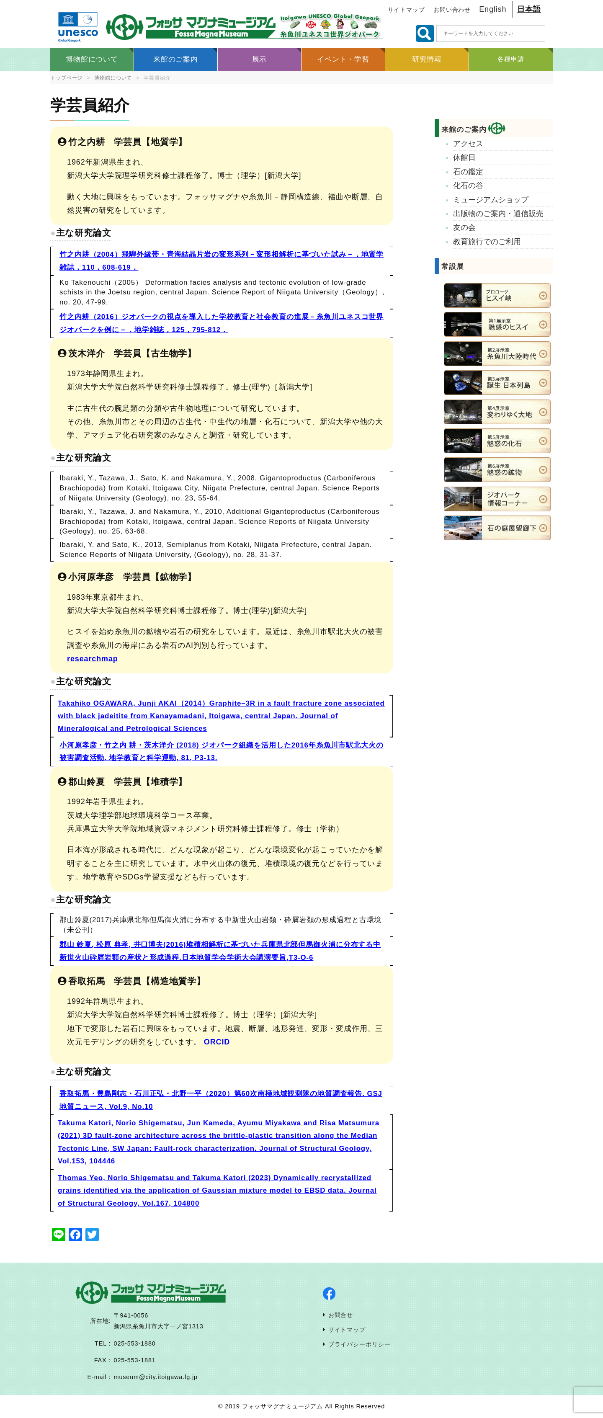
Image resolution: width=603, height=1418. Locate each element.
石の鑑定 (468, 172)
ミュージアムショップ (490, 200)
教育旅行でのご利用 (487, 241)
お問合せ (340, 1315)
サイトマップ (406, 10)
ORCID (217, 1042)
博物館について (113, 78)
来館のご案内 (473, 130)
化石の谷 (468, 185)
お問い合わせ (452, 10)
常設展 (452, 267)
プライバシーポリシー (359, 1344)
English (492, 9)
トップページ (66, 78)
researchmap (92, 659)
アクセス (468, 143)
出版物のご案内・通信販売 (498, 213)
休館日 (464, 157)
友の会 (464, 227)
